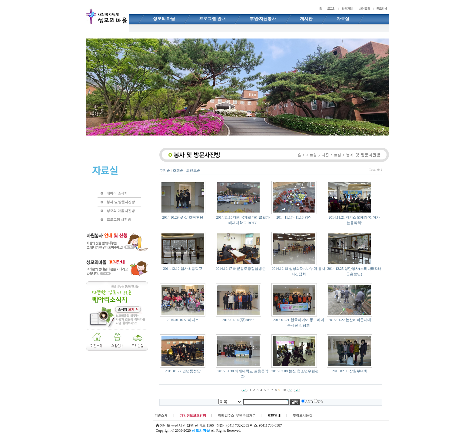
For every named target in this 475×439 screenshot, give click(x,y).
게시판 (306, 18)
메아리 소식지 (117, 193)
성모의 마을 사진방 (121, 211)
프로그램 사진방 (119, 219)
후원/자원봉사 (263, 18)
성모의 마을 (164, 18)
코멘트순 (193, 170)
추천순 (164, 170)
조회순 (178, 170)
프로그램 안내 (212, 18)
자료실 (343, 18)
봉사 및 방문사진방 (121, 202)
